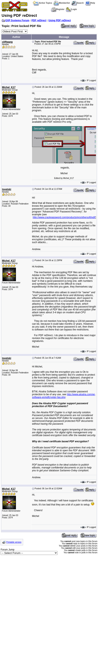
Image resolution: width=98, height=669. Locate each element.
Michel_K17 (9, 87)
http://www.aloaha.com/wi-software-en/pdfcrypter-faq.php (63, 396)
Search (77, 3)
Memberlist (61, 3)
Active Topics (42, 3)
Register (58, 9)
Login (71, 9)
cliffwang (7, 41)
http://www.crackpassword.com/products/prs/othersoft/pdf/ (64, 217)
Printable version (13, 542)
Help (90, 3)
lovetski (6, 189)
